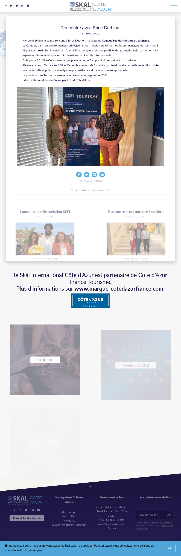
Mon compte (69, 512)
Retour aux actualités (90, 197)
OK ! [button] (170, 548)
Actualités (69, 516)
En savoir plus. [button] (34, 550)
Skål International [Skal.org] (69, 524)
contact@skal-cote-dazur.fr (112, 507)
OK (169, 514)
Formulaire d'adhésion (27, 518)
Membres (69, 520)
